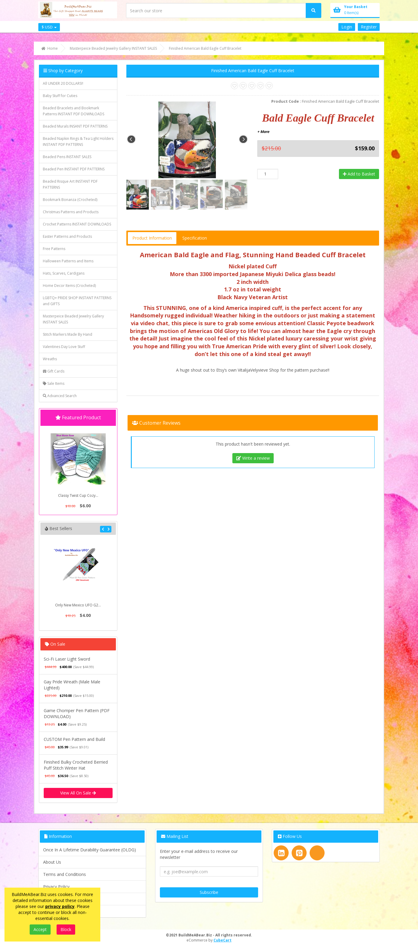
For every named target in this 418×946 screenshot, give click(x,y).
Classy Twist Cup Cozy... (78, 495)
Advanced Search (60, 395)
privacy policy (60, 906)
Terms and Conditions (64, 874)
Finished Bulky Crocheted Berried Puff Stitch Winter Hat (76, 765)
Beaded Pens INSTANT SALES (67, 156)
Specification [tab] (194, 238)
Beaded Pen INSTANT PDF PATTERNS (73, 169)
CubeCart (222, 940)
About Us (52, 862)
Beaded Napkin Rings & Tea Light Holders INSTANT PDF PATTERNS (78, 141)
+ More (263, 131)
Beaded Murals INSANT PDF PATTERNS (75, 126)
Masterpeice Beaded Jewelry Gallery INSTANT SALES (73, 319)
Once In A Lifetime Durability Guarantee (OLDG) (89, 850)
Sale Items (53, 383)
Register (369, 27)
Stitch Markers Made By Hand (67, 334)
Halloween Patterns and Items (68, 261)
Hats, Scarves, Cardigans (63, 273)
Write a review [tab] (253, 458)
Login (346, 27)
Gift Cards (53, 371)
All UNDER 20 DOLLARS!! (63, 83)
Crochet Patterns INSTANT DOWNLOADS (77, 224)
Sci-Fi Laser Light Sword (67, 659)
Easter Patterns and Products (67, 236)
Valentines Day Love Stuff (64, 346)
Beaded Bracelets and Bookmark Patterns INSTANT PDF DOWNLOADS (73, 110)
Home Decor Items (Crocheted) (69, 285)
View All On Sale (78, 793)
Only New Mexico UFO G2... (78, 605)
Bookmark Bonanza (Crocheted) (70, 199)
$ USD (49, 27)
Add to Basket (359, 174)
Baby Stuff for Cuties (60, 95)
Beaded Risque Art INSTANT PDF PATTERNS (70, 184)
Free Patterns (54, 248)
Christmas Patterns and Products (71, 211)
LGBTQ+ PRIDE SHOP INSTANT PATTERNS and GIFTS (77, 300)
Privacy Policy (56, 886)
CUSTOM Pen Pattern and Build (74, 739)
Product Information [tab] (152, 238)
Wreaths (50, 358)
